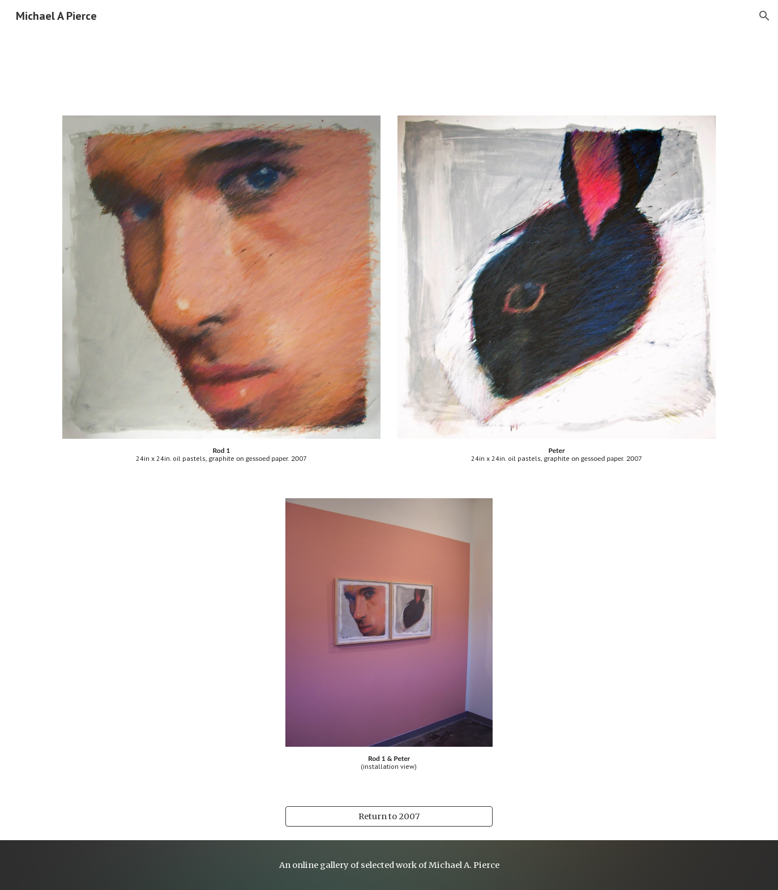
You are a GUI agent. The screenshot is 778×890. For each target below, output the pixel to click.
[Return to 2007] (388, 816)
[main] (221, 455)
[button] (764, 15)
